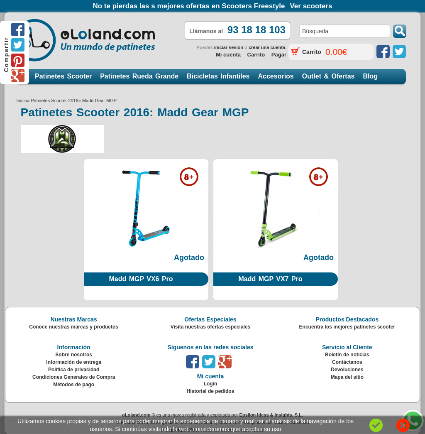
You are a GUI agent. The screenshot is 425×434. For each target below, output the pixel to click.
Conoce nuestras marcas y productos (73, 327)
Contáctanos (347, 362)
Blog (370, 76)
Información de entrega (73, 362)
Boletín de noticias (347, 355)
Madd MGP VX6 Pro (141, 278)
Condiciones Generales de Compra (73, 377)
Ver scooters (311, 6)
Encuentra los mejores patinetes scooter (347, 327)
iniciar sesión (228, 47)
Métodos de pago (73, 384)
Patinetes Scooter (63, 76)
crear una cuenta (267, 47)
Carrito (256, 54)
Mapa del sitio (347, 377)
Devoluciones (347, 370)
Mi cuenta (228, 54)
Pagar (278, 54)
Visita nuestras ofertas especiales (211, 327)
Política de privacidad (73, 370)
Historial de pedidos (210, 391)
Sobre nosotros (73, 355)
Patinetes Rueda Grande (139, 76)
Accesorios (276, 76)
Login (210, 384)
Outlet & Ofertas (328, 76)
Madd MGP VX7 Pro (270, 278)
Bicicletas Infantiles (218, 76)
